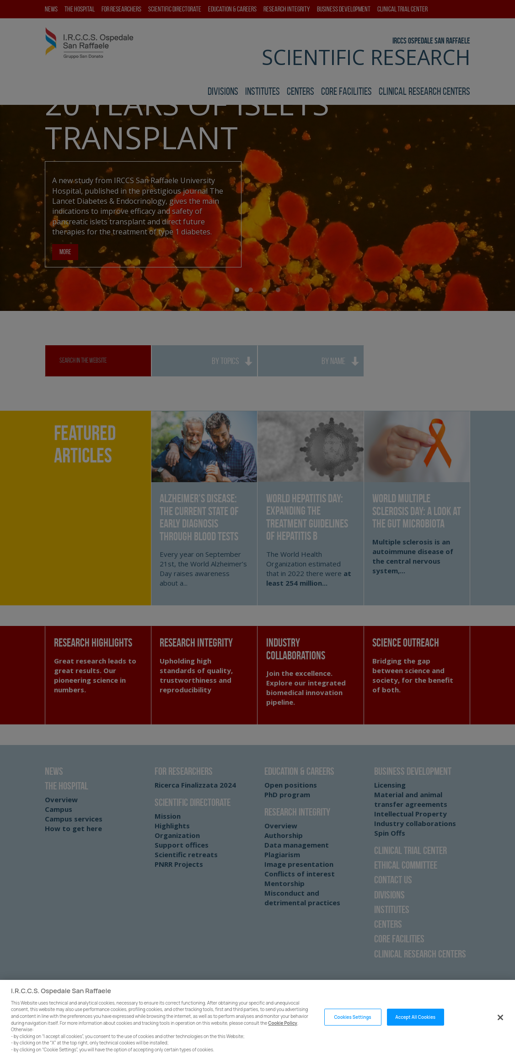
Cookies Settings (352, 1023)
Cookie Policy (282, 1029)
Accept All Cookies (415, 1023)
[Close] (500, 1023)
